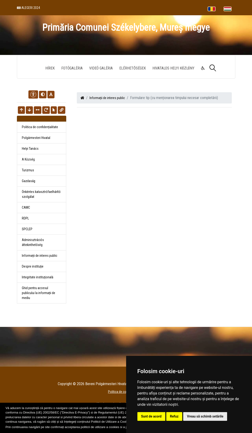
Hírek (50, 68)
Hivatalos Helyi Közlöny (173, 68)
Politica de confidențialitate (40, 127)
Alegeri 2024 (28, 8)
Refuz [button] (174, 416)
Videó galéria (101, 68)
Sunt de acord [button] (151, 416)
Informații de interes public (107, 98)
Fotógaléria (72, 68)
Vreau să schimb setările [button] (205, 416)
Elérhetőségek (132, 68)
